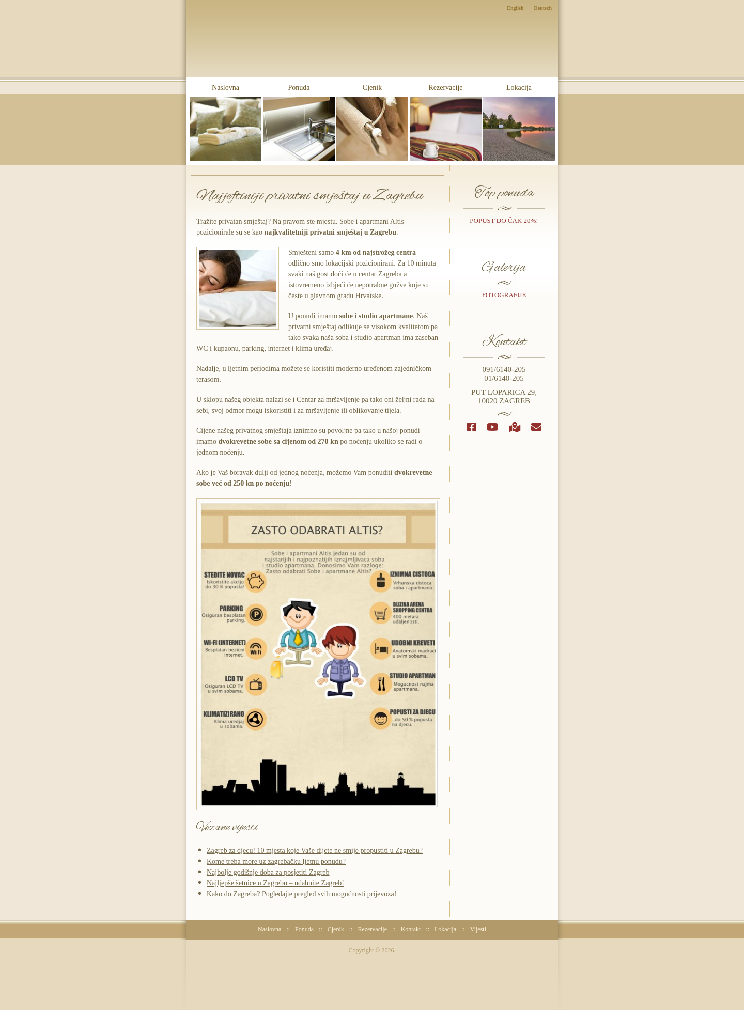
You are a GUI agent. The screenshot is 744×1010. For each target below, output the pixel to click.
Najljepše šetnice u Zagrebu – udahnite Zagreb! (275, 883)
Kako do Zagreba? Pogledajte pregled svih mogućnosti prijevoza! (301, 894)
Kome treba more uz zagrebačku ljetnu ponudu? (276, 861)
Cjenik (372, 122)
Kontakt (411, 929)
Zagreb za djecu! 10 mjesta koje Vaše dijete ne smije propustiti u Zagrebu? (315, 850)
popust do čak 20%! (504, 220)
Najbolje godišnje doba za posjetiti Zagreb (268, 872)
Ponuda (299, 122)
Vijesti (478, 929)
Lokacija (519, 122)
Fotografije (504, 295)
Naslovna (225, 122)
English (515, 8)
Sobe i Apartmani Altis (372, 57)
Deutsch (543, 8)
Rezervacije (446, 122)
